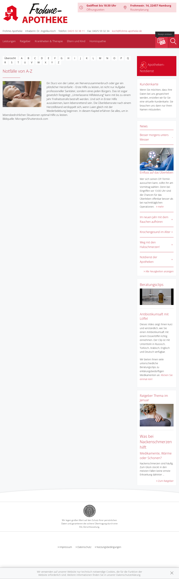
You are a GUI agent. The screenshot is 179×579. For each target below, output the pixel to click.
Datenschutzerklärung (128, 575)
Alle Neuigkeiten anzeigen (159, 271)
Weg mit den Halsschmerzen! (150, 244)
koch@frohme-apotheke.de (127, 31)
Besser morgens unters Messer (154, 137)
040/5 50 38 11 (76, 31)
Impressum (65, 547)
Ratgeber (25, 41)
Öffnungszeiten (95, 9)
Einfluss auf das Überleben (156, 172)
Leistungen (9, 41)
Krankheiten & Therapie (49, 41)
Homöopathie (98, 41)
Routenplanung (139, 9)
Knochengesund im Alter (155, 232)
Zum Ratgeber (166, 481)
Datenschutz (84, 547)
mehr (161, 206)
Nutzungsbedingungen (109, 547)
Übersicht (10, 58)
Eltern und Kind (76, 41)
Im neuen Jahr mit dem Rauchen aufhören (154, 219)
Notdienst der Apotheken (148, 259)
